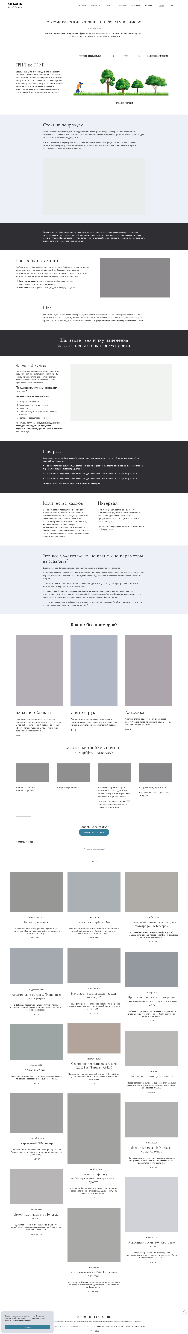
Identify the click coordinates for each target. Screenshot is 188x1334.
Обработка (36, 942)
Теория (151, 1025)
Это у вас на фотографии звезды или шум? (94, 999)
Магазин (122, 5)
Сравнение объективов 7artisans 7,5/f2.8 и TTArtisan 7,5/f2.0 (94, 1070)
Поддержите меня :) (94, 836)
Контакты (173, 5)
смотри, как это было (51, 726)
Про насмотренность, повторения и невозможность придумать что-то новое (151, 1005)
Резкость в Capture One (94, 926)
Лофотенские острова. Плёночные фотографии (36, 1001)
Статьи (161, 5)
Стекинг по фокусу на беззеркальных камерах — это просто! (94, 1182)
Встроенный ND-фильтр (36, 1147)
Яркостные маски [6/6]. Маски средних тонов (151, 1154)
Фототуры (135, 5)
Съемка (36, 1018)
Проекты (110, 5)
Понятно (27, 1327)
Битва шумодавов (36, 926)
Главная (82, 5)
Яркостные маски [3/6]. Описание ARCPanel (94, 1278)
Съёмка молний (36, 1074)
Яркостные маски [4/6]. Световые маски (151, 1248)
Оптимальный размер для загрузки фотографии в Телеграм (152, 928)
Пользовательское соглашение (54, 1330)
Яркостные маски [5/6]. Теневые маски (36, 1220)
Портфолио (96, 5)
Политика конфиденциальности (82, 1330)
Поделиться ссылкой (95, 853)
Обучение (149, 5)
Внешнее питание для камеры (152, 1080)
